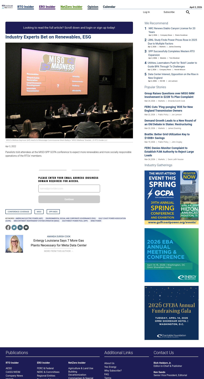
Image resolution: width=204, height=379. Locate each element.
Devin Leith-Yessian (176, 159)
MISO (39, 212)
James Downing (175, 47)
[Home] (7, 7)
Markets (162, 47)
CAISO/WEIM (13, 372)
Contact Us (164, 352)
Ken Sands (159, 372)
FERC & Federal (45, 368)
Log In (146, 12)
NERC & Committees (48, 372)
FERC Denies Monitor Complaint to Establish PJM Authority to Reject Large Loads (169, 151)
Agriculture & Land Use (80, 368)
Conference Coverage (18, 212)
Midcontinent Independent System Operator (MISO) (36, 221)
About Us (109, 363)
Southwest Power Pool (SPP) (75, 221)
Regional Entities (46, 375)
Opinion (93, 7)
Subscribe (169, 12)
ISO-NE (162, 81)
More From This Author (58, 251)
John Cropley (176, 142)
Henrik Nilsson (179, 70)
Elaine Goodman (181, 35)
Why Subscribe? (113, 370)
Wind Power (96, 221)
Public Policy (163, 115)
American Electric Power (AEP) (29, 218)
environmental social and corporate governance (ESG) (71, 218)
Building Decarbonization (77, 373)
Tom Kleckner (174, 58)
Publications (17, 352)
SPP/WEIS (53, 212)
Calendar (109, 7)
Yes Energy (110, 366)
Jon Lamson (172, 81)
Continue (69, 199)
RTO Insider (25, 7)
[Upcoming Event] (172, 197)
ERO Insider (47, 7)
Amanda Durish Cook (58, 236)
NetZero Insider (71, 7)
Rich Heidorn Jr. (162, 362)
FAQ (106, 374)
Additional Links (118, 352)
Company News (166, 35)
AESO (9, 368)
